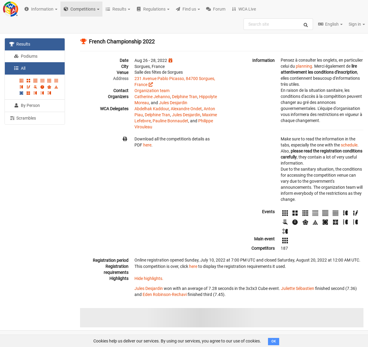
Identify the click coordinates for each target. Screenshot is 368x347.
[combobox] (278, 24)
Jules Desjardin (173, 102)
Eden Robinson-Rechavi (165, 294)
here (147, 145)
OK (273, 341)
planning (304, 66)
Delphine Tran (184, 96)
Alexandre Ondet (186, 108)
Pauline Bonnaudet (170, 120)
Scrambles (22, 117)
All (19, 68)
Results (19, 44)
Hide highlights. (148, 278)
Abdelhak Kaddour (151, 108)
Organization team (151, 90)
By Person (27, 105)
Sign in (357, 24)
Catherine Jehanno (152, 96)
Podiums (25, 56)
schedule (349, 145)
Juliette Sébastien (297, 288)
